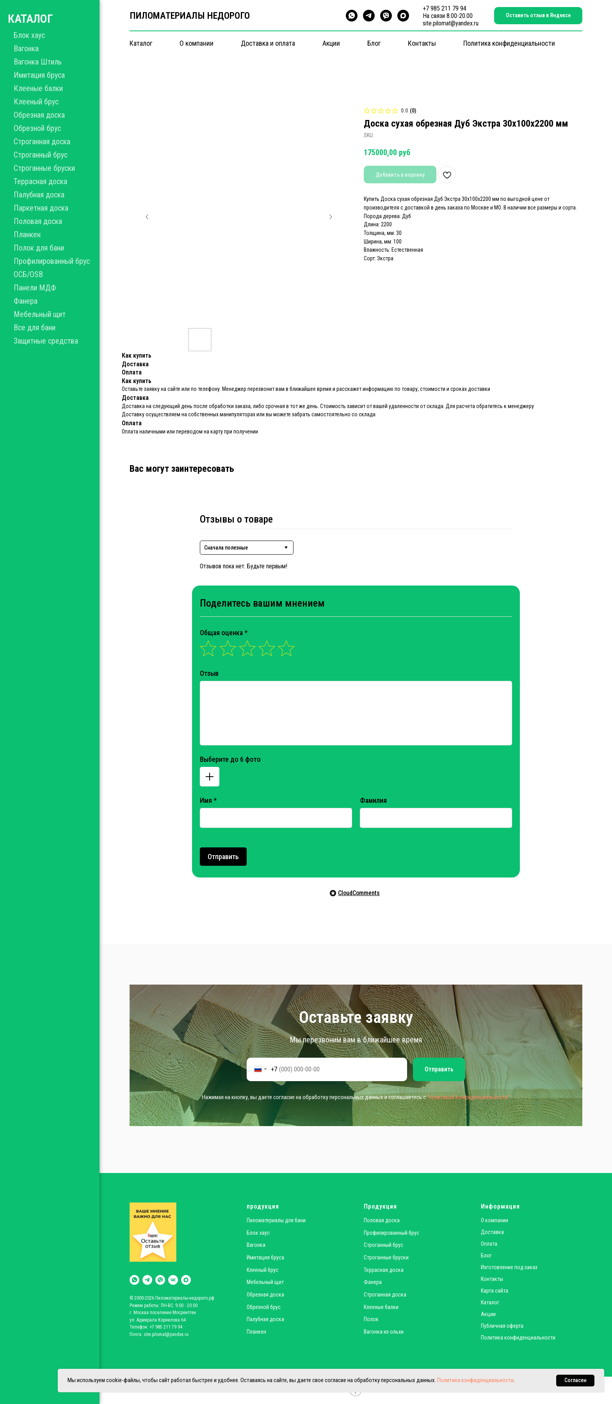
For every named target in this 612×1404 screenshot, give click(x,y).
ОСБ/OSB (28, 274)
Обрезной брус (37, 128)
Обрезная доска (39, 115)
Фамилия (373, 800)
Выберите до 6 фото (230, 759)
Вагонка (26, 48)
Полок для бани (39, 248)
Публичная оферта (502, 1326)
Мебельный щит (40, 314)
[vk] (173, 1280)
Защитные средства (46, 341)
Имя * (208, 800)
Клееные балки (38, 88)
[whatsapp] (352, 15)
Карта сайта (494, 1291)
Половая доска (38, 221)
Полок (371, 1319)
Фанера (25, 301)
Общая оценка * (223, 633)
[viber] (386, 15)
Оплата (489, 1244)
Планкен (27, 234)
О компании (196, 43)
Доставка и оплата (268, 43)
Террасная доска (40, 181)
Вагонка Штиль (38, 61)
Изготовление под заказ (509, 1267)
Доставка (492, 1232)
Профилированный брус (52, 261)
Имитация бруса (39, 75)
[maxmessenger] (403, 15)
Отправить (223, 856)
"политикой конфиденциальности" (468, 1097)
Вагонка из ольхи (384, 1332)
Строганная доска (42, 141)
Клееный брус (36, 101)
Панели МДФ (35, 287)
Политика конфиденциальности (509, 43)
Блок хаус (29, 35)
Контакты (422, 43)
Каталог (141, 43)
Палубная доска (39, 194)
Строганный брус (41, 154)
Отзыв (209, 673)
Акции (331, 43)
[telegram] (369, 15)
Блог (374, 43)
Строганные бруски (44, 168)
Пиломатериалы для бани (276, 1220)
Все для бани (34, 327)
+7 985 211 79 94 (444, 8)
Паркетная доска (41, 208)
